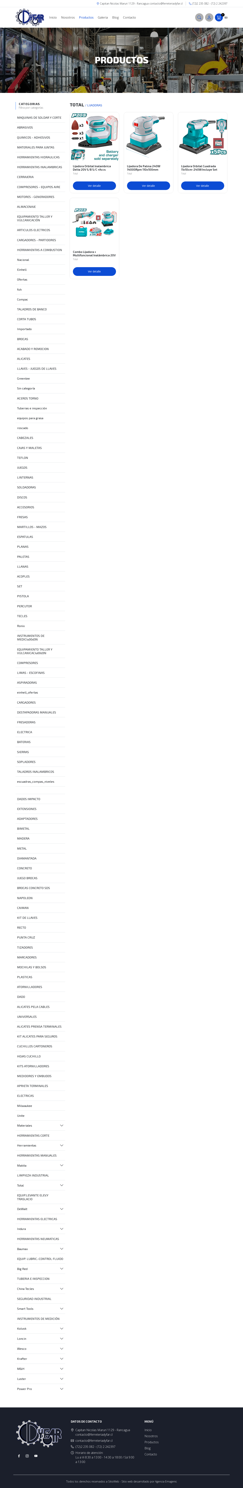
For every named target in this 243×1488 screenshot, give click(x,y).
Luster (21, 1378)
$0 (221, 17)
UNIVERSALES (27, 1016)
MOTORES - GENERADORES (35, 197)
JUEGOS (22, 467)
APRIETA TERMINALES (32, 1086)
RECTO (21, 927)
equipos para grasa (30, 418)
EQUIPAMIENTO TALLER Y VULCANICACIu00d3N (34, 651)
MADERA (23, 838)
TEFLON (22, 457)
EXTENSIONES (26, 809)
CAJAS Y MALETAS (29, 448)
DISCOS (22, 497)
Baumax (22, 1249)
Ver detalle (94, 186)
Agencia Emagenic (166, 1481)
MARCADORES (27, 957)
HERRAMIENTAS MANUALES (37, 1155)
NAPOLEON (25, 898)
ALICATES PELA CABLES (33, 1006)
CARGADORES (26, 702)
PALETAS (23, 556)
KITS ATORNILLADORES (33, 1066)
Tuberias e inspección (32, 408)
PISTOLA (23, 596)
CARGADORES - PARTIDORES (36, 240)
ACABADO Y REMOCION (33, 349)
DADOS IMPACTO (28, 799)
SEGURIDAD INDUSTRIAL (34, 1298)
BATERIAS (24, 742)
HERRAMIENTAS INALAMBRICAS (39, 167)
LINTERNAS (25, 477)
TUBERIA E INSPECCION (33, 1278)
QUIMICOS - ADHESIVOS (33, 137)
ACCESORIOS (25, 507)
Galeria (103, 17)
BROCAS (22, 339)
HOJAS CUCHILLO (29, 1056)
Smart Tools (25, 1308)
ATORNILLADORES (29, 987)
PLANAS (22, 546)
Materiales (24, 1125)
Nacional (23, 259)
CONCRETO (24, 868)
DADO (21, 996)
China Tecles (25, 1288)
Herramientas (26, 1145)
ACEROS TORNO (27, 398)
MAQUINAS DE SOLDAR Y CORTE (39, 117)
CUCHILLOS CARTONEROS (34, 1046)
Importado (24, 329)
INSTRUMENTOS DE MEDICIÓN (38, 1318)
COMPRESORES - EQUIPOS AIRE (38, 187)
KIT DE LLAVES (27, 917)
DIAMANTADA (26, 858)
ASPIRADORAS (27, 682)
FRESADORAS (26, 722)
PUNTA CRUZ (26, 937)
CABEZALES (25, 437)
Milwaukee (24, 1105)
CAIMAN (23, 908)
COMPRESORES (27, 663)
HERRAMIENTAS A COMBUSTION (39, 250)
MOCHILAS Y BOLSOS (31, 967)
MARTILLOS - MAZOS (32, 527)
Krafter (22, 1358)
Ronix (21, 626)
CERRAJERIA (25, 177)
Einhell (22, 269)
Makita (21, 1165)
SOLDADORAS (26, 487)
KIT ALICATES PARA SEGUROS (37, 1036)
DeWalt (22, 1209)
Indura (21, 1229)
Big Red (22, 1269)
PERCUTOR (24, 606)
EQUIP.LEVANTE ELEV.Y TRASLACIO (32, 1197)
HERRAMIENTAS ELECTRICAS (37, 1219)
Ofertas (22, 279)
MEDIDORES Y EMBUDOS (34, 1076)
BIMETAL (23, 828)
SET (19, 586)
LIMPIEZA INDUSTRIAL (33, 1175)
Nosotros (68, 17)
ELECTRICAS (25, 1095)
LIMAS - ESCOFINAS (31, 672)
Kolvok (21, 1328)
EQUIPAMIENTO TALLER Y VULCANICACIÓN (34, 218)
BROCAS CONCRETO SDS (33, 888)
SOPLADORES (26, 762)
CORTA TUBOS (26, 319)
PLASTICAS (24, 977)
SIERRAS (23, 752)
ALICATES (23, 358)
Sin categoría (26, 388)
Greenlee (23, 378)
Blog (115, 17)
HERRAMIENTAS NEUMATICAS (38, 1239)
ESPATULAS (25, 536)
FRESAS (22, 517)
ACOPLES (23, 576)
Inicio (53, 17)
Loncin (21, 1338)
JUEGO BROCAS (27, 878)
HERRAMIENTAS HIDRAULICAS (38, 157)
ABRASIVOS (25, 127)
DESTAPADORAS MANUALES (36, 712)
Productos (86, 17)
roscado (22, 428)
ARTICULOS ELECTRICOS (33, 230)
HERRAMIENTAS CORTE (33, 1135)
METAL (22, 848)
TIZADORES (25, 947)
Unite (20, 1115)
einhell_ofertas (27, 692)
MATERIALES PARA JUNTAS (35, 147)
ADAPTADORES (27, 818)
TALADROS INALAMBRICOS (35, 771)
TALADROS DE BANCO (32, 309)
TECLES (22, 616)
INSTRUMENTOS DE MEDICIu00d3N (30, 637)
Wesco (21, 1348)
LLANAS (22, 566)
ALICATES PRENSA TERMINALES (39, 1026)
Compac (22, 299)
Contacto (129, 17)
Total (20, 1185)
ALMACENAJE (26, 206)
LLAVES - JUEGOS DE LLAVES (36, 368)
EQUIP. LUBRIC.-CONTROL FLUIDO (40, 1258)
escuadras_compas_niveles (35, 781)
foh (19, 289)
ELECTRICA (24, 732)
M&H (20, 1368)
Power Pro (24, 1389)
